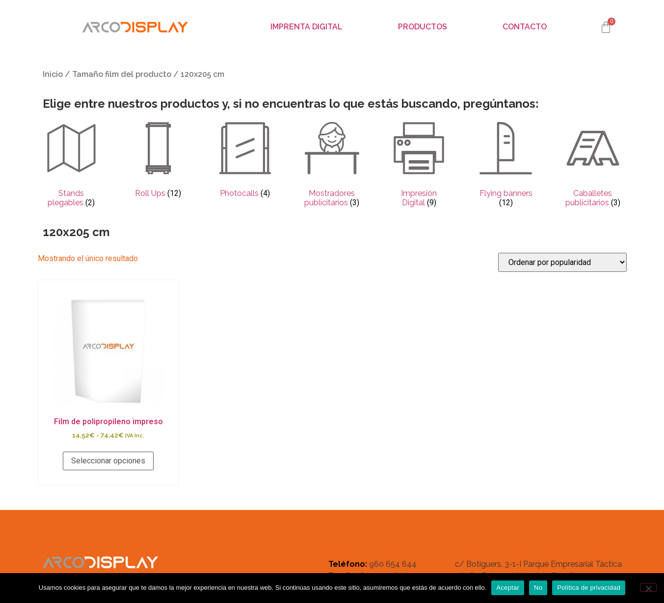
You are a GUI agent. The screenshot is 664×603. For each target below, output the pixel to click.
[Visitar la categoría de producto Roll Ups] (158, 161)
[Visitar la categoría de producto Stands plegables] (71, 166)
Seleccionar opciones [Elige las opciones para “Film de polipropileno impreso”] (108, 460)
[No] (648, 587)
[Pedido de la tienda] (562, 262)
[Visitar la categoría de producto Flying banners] (505, 166)
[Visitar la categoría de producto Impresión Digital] (419, 166)
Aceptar (507, 587)
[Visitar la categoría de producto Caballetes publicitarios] (592, 166)
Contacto (525, 26)
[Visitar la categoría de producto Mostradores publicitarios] (332, 166)
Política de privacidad (588, 587)
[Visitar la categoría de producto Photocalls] (245, 161)
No (538, 587)
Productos (422, 26)
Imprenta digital (306, 26)
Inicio (53, 74)
